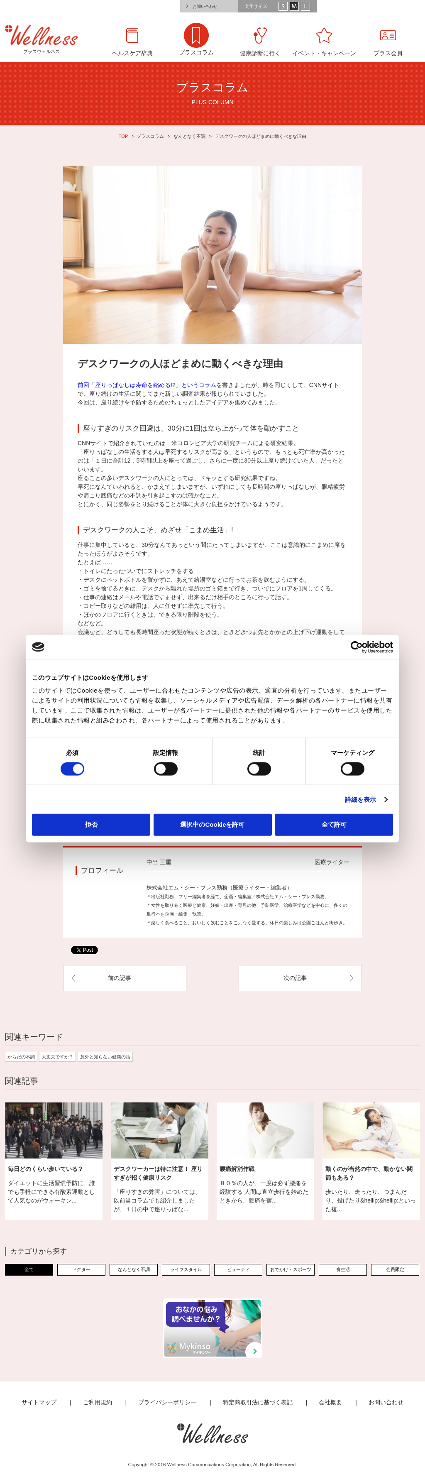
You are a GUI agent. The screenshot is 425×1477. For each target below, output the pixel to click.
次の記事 (295, 978)
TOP (123, 136)
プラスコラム (150, 136)
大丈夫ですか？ (57, 1056)
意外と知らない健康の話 (105, 1056)
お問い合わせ (205, 6)
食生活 (343, 1269)
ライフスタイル (186, 1269)
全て (29, 1269)
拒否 (91, 824)
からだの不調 (21, 1056)
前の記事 (119, 978)
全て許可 (334, 824)
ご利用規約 (97, 1402)
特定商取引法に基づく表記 (258, 1402)
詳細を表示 (360, 799)
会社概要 (330, 1402)
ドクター (81, 1269)
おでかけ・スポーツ (290, 1269)
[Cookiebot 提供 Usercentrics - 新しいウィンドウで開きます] (356, 647)
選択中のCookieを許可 (212, 824)
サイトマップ (39, 1402)
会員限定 (395, 1269)
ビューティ (238, 1269)
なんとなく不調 (189, 136)
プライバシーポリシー (167, 1402)
